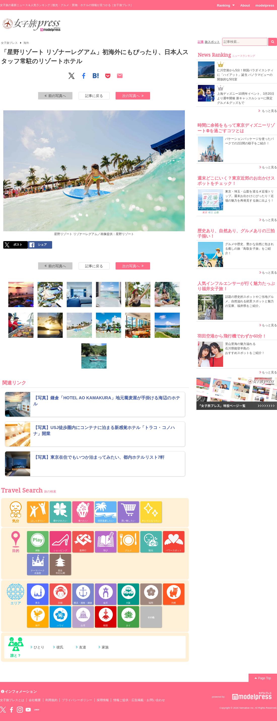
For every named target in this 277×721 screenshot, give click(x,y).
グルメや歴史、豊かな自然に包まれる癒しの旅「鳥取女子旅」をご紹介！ (249, 248)
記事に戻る (94, 96)
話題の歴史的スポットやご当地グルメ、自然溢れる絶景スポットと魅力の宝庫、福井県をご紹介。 (249, 301)
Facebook (11, 710)
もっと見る (269, 111)
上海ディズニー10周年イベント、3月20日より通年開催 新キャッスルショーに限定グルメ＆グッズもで (245, 98)
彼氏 (59, 647)
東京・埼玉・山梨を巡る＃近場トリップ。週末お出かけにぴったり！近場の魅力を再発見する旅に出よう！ (249, 196)
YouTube (28, 710)
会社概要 (35, 700)
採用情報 (103, 700)
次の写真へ (133, 96)
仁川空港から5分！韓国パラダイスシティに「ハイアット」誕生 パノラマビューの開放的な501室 (245, 75)
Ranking (226, 5)
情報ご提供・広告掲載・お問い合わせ (139, 700)
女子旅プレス (9, 42)
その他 (151, 617)
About (245, 5)
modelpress (264, 5)
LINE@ (37, 710)
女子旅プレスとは (12, 700)
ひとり (39, 647)
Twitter (3, 710)
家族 (105, 647)
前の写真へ (55, 96)
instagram (20, 710)
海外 (26, 42)
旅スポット (212, 42)
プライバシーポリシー (77, 700)
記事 (201, 42)
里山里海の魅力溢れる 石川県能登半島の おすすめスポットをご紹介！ (245, 348)
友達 (82, 647)
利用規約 (51, 700)
